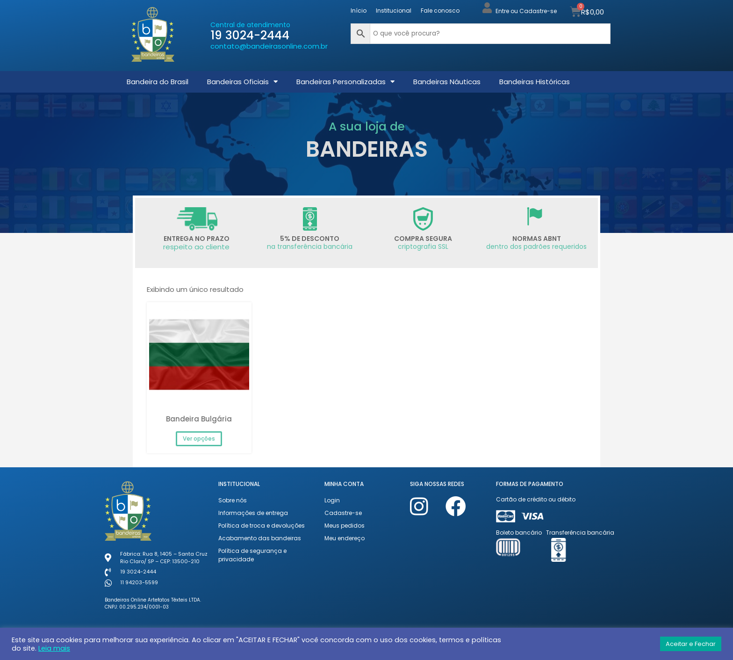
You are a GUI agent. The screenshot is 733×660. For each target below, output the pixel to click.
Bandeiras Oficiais (242, 81)
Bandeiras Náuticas (447, 82)
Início (358, 11)
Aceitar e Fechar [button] (691, 643)
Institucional (393, 11)
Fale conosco (440, 11)
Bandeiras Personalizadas (345, 81)
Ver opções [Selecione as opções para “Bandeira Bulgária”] (199, 438)
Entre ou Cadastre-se (526, 11)
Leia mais (54, 648)
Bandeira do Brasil (157, 82)
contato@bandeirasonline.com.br (269, 46)
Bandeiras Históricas (534, 82)
